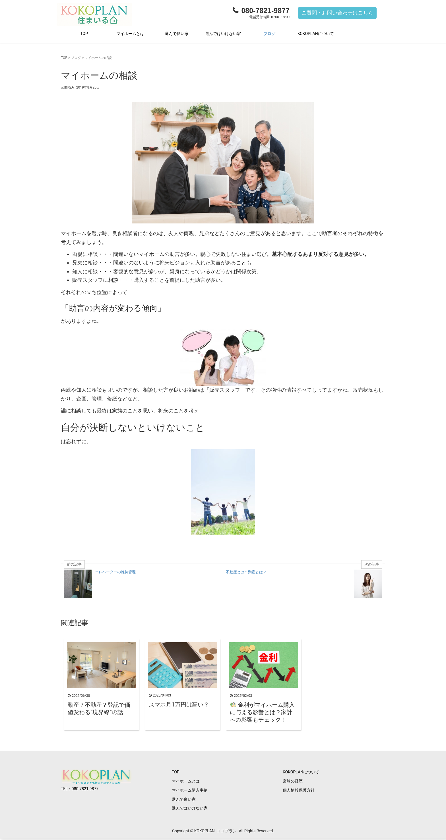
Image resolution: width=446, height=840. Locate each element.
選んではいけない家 (223, 34)
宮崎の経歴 (293, 782)
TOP (84, 34)
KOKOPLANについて (316, 34)
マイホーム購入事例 (190, 791)
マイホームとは (130, 34)
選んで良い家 (177, 34)
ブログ (269, 34)
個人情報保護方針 (299, 791)
